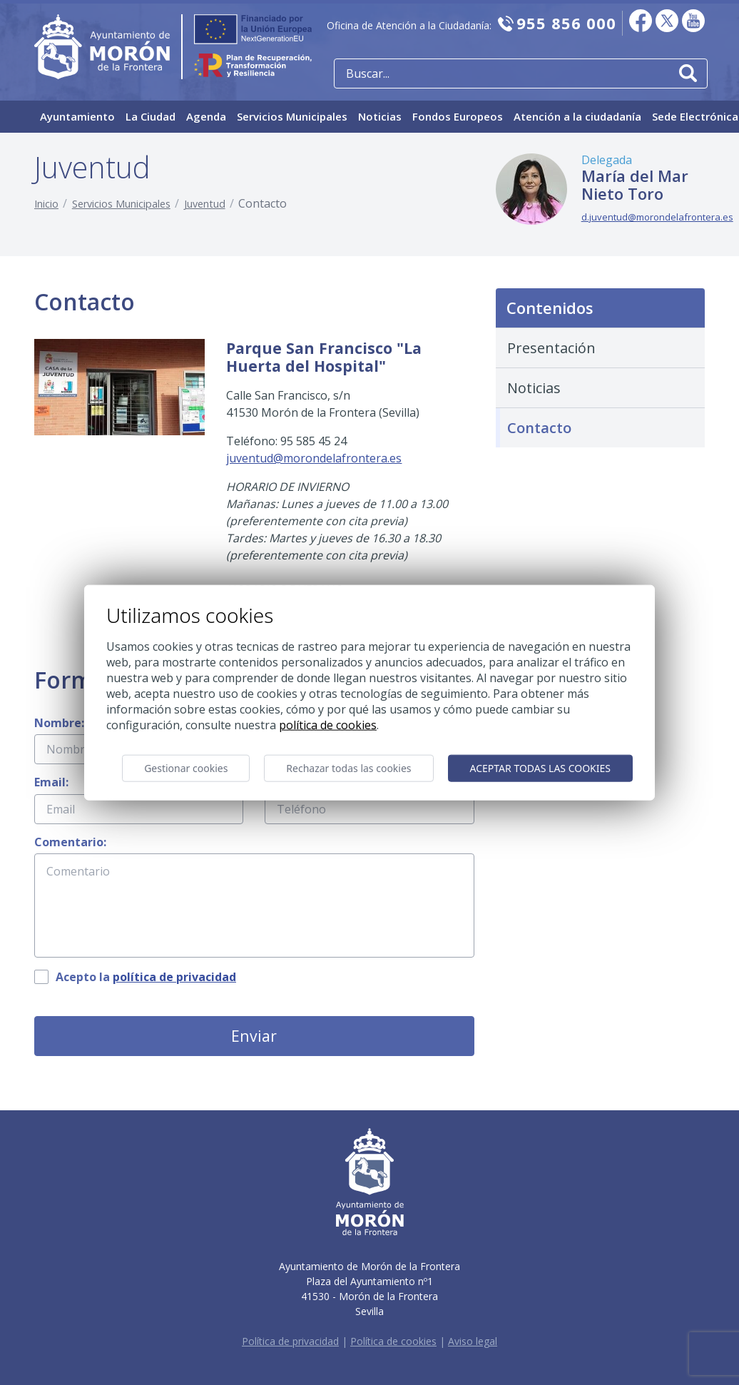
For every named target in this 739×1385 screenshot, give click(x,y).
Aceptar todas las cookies (540, 768)
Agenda (206, 116)
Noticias (380, 116)
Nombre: (59, 722)
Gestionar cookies (186, 768)
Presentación (551, 347)
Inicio (46, 203)
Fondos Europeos (457, 116)
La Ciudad (150, 116)
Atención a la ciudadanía (577, 116)
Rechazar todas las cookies (348, 768)
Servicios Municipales (292, 116)
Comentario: (70, 842)
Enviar (254, 1035)
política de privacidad (174, 977)
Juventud (204, 203)
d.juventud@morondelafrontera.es (657, 216)
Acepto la (146, 977)
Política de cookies (393, 1341)
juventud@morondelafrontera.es (314, 458)
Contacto (539, 427)
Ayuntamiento (77, 116)
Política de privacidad (290, 1341)
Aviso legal (472, 1341)
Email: (51, 782)
